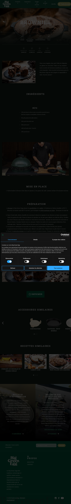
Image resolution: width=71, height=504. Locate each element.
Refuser (12, 268)
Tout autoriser (58, 268)
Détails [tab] (35, 239)
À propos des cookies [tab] (58, 239)
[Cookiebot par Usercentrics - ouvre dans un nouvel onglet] (62, 235)
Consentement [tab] (12, 239)
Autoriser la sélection (35, 268)
